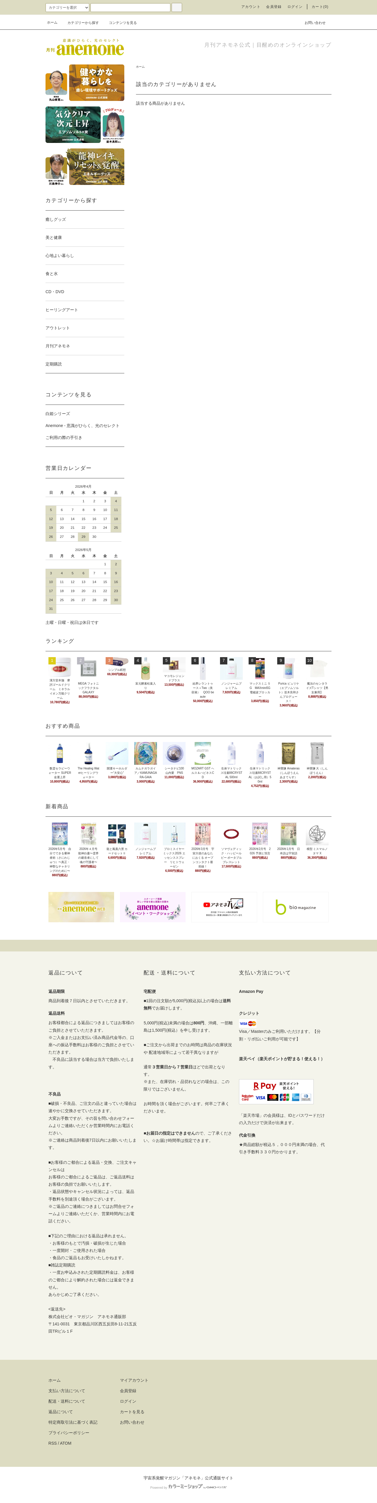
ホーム (52, 22)
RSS (52, 1443)
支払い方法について (66, 1390)
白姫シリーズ (58, 413)
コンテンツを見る (119, 23)
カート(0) (320, 7)
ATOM (65, 1443)
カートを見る (132, 1411)
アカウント (251, 7)
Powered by (188, 1487)
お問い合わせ (312, 22)
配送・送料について (66, 1401)
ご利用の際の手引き (64, 437)
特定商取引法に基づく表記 (72, 1422)
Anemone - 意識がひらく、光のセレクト (83, 425)
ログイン (295, 7)
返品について (60, 1411)
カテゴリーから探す (79, 23)
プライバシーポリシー (68, 1432)
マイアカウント (134, 1380)
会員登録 (274, 7)
